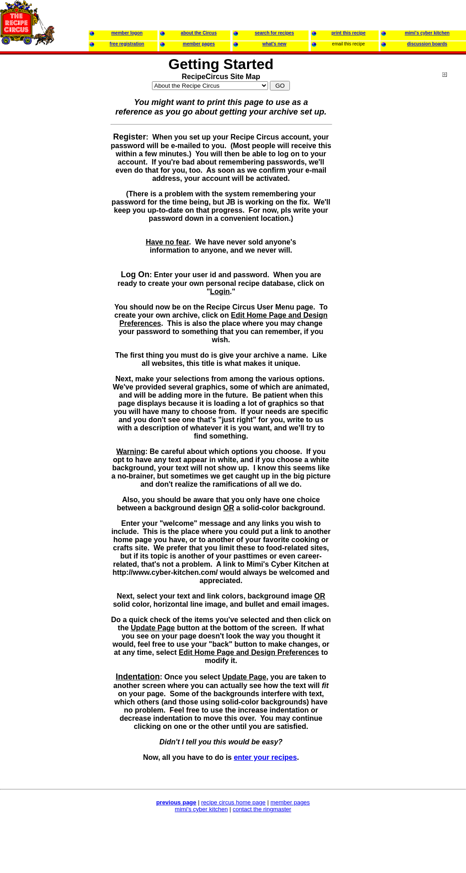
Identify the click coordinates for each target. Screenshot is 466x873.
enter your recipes (265, 757)
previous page (176, 802)
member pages (290, 802)
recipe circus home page (233, 802)
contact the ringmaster (262, 809)
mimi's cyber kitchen (201, 809)
